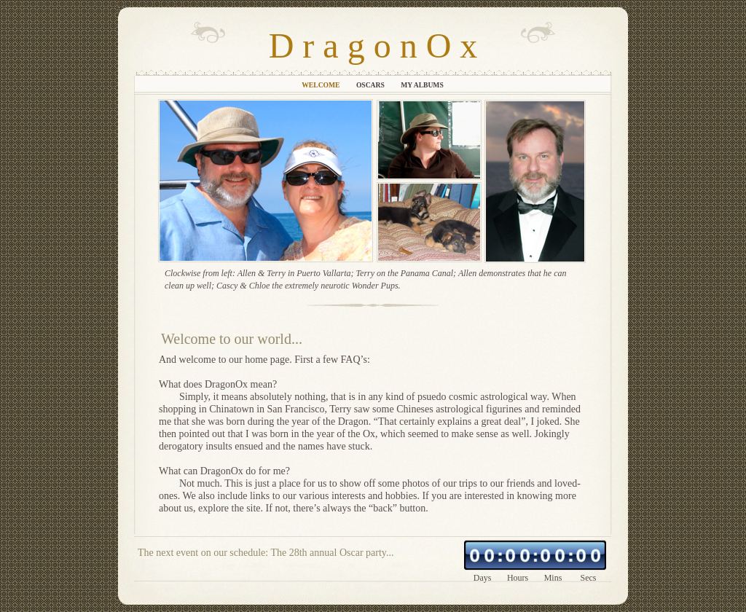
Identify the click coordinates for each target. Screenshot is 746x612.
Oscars (371, 85)
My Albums (422, 85)
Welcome (322, 85)
